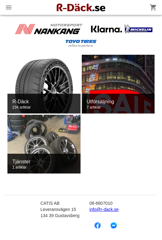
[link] (44, 84)
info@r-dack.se (104, 209)
